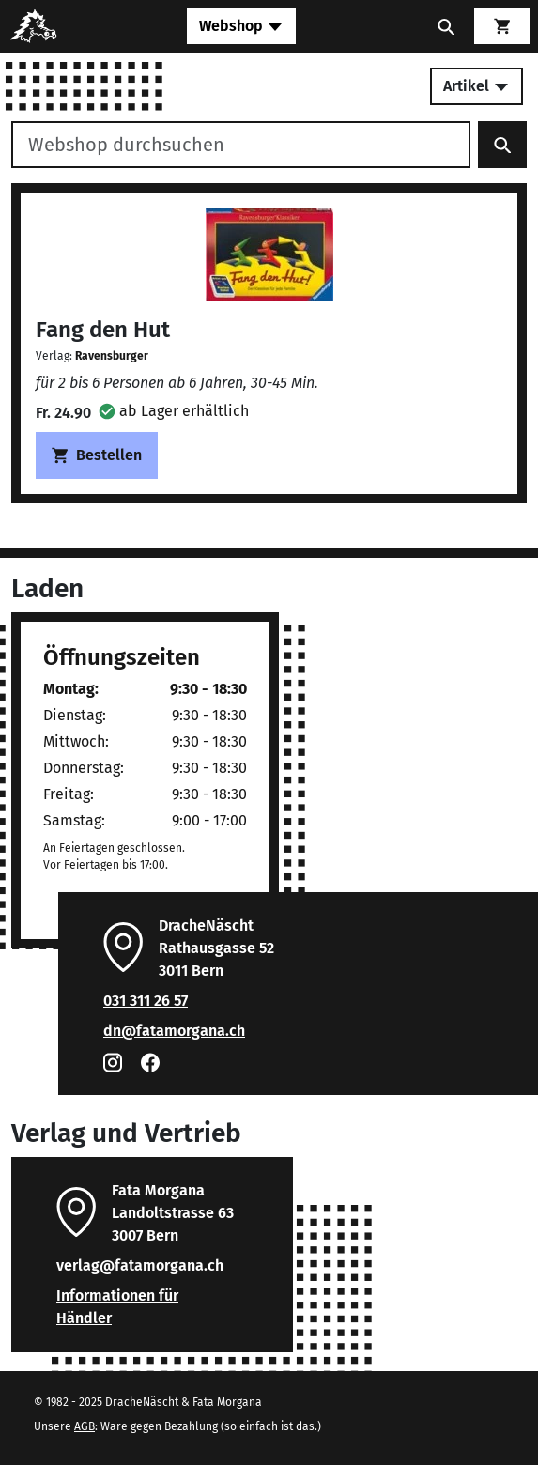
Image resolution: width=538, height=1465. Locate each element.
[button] (174, 411)
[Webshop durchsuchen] (240, 144)
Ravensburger (111, 355)
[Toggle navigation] (241, 26)
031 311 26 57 (145, 1001)
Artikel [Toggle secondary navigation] (476, 86)
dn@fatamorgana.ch (174, 1031)
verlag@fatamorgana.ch (139, 1265)
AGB (84, 1426)
